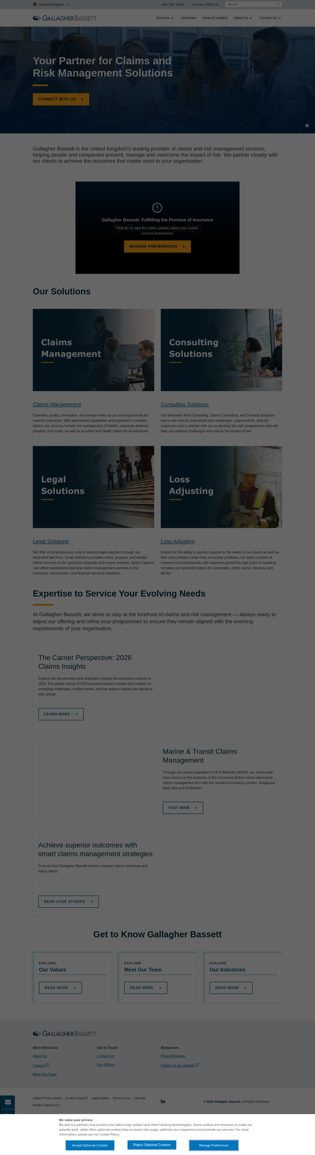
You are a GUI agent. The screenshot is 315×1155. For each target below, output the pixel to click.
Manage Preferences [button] (214, 1145)
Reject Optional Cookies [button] (152, 1145)
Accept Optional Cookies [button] (90, 1145)
